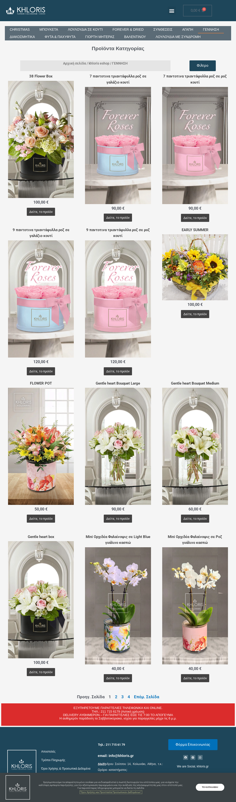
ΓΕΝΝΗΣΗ (212, 30)
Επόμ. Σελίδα (146, 696)
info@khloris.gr (121, 756)
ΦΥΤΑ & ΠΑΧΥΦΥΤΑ (60, 37)
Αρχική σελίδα (74, 63)
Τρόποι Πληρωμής (53, 760)
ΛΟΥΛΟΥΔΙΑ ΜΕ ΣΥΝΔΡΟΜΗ (179, 37)
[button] (172, 11)
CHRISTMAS (20, 30)
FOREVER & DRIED (128, 30)
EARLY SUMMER (195, 230)
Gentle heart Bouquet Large (118, 383)
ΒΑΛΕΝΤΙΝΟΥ (136, 37)
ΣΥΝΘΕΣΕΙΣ (163, 30)
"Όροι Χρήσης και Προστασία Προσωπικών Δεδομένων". (111, 792)
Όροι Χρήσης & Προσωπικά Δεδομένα (65, 769)
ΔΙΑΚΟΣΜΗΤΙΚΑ (22, 37)
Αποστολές (48, 752)
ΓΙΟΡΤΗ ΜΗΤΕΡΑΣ (100, 37)
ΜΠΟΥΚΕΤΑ (48, 30)
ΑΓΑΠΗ (188, 30)
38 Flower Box (41, 76)
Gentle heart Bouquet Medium (195, 383)
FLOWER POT (41, 383)
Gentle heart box (41, 537)
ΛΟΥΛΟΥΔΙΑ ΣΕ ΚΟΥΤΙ (85, 30)
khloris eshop (99, 63)
